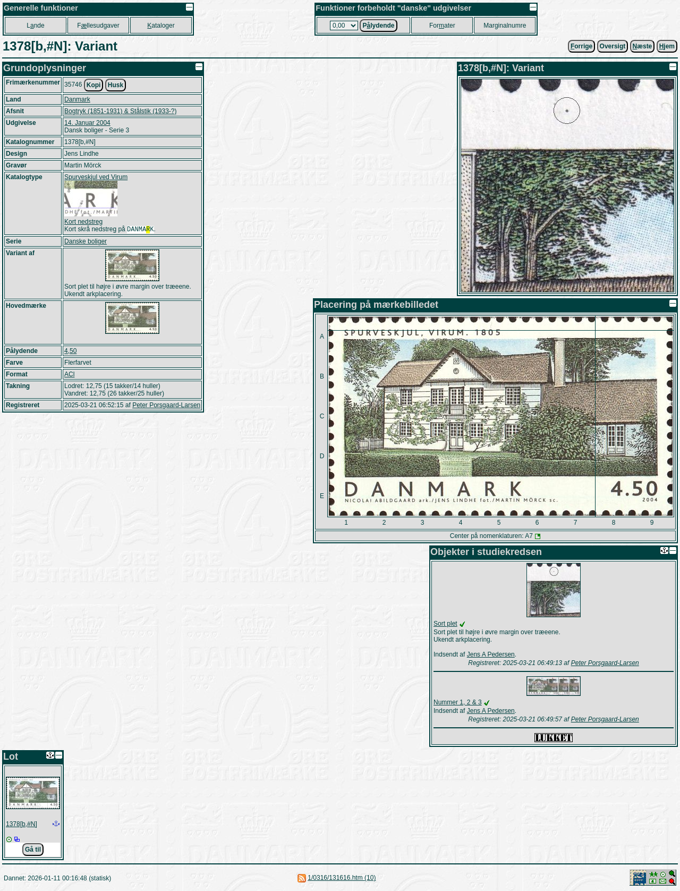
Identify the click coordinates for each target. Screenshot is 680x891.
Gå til (33, 849)
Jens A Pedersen (491, 654)
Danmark (77, 99)
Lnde (35, 25)
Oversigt (613, 46)
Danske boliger (85, 242)
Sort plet (445, 623)
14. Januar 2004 (87, 123)
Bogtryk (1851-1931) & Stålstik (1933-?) (120, 111)
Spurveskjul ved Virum (96, 177)
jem (667, 46)
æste (642, 46)
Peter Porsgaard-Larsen (166, 406)
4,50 (70, 352)
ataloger (160, 25)
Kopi (94, 85)
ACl (69, 375)
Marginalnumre (504, 25)
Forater (442, 25)
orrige (581, 46)
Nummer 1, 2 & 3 (458, 702)
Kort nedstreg (83, 221)
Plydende (378, 25)
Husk (115, 85)
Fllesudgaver (98, 25)
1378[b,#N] (21, 824)
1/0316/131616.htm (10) (342, 877)
